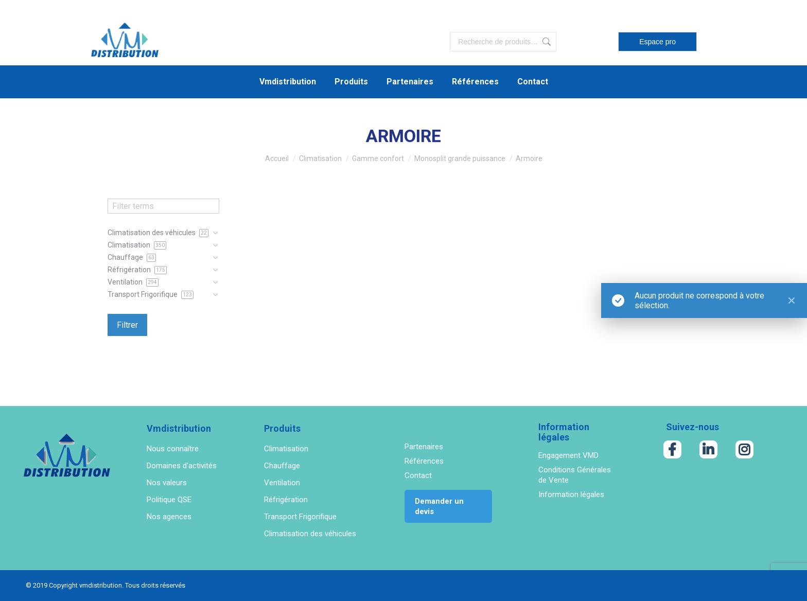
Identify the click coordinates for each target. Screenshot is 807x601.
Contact (418, 475)
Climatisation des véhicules (310, 533)
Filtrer (127, 325)
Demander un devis (439, 506)
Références (424, 461)
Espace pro (657, 42)
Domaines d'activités (182, 465)
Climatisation (286, 448)
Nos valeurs (167, 482)
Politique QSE (169, 499)
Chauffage (282, 465)
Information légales (571, 494)
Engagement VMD (568, 455)
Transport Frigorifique (300, 516)
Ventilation (282, 482)
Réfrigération (286, 499)
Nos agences (169, 516)
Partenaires (424, 446)
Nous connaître (173, 448)
